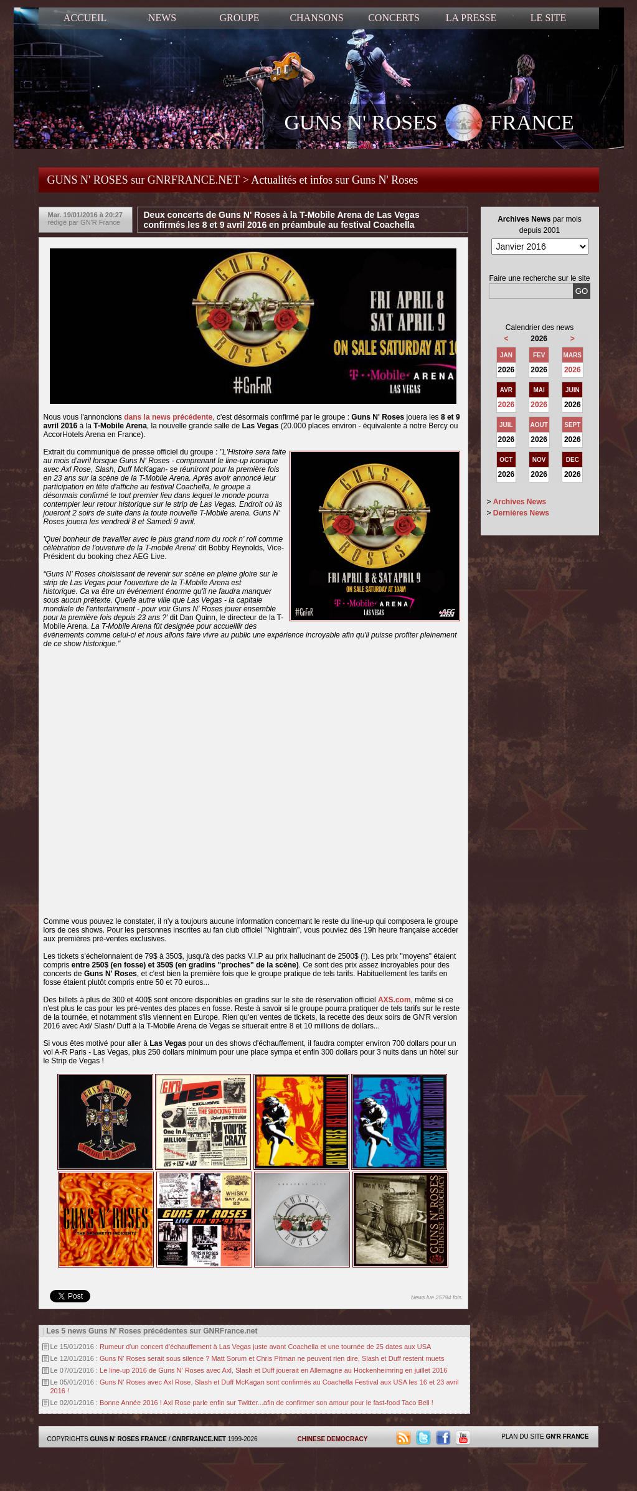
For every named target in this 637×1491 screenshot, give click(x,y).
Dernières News (521, 513)
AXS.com (394, 999)
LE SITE (548, 17)
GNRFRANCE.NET (199, 1439)
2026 (572, 369)
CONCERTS (394, 17)
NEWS (162, 17)
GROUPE (239, 17)
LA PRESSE (471, 17)
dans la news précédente (168, 417)
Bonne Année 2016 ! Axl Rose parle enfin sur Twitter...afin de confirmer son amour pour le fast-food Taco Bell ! (266, 1402)
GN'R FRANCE (566, 1436)
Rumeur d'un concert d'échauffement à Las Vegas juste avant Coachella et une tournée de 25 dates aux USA (265, 1346)
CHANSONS (316, 17)
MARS (573, 355)
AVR (506, 390)
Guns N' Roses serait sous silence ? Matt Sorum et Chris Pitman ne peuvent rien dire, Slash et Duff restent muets (272, 1358)
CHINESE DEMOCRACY (333, 1439)
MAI (539, 390)
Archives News (519, 501)
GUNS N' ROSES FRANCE (429, 123)
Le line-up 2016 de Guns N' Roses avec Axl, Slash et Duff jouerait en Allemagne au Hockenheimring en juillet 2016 (273, 1370)
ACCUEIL (85, 17)
